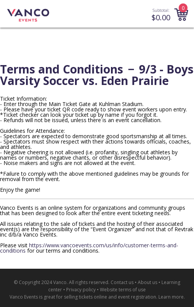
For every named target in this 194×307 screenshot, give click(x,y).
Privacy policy (81, 289)
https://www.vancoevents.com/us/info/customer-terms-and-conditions (89, 248)
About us (147, 282)
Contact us (122, 282)
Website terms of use (123, 289)
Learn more (171, 297)
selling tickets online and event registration (110, 297)
